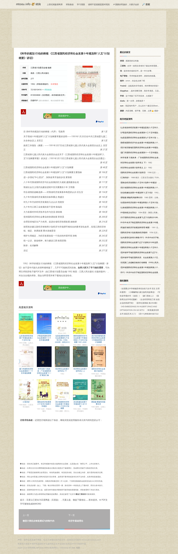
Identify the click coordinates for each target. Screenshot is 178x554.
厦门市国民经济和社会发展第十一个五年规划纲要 (26, 371)
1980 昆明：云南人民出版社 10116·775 (148, 197)
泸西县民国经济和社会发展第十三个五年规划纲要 (44, 338)
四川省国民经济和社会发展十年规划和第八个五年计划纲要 (62, 405)
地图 (78, 547)
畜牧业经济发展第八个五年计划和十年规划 (44, 404)
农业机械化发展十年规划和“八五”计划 (80, 404)
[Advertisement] (89, 29)
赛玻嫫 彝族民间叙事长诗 (98, 403)
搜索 (148, 4)
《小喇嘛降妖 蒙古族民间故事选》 (142, 292)
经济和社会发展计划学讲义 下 (62, 370)
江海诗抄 (26, 402)
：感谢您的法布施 (129, 60)
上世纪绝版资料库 (55, 4)
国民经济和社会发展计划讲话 (98, 370)
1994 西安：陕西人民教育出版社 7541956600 (147, 212)
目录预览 (54, 84)
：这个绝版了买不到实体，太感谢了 (136, 96)
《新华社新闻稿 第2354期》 (146, 303)
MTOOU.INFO (42, 547)
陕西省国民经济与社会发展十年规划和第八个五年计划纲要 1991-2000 (80, 339)
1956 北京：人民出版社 (144, 232)
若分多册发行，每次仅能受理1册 (51, 100)
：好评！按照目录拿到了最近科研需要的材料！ (141, 66)
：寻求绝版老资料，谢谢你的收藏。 (138, 76)
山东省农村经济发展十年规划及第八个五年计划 (26, 338)
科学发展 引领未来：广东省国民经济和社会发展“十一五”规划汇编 (44, 372)
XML (73, 547)
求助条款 (70, 4)
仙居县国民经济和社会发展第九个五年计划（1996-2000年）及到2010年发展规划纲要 (62, 340)
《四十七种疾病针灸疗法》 (148, 313)
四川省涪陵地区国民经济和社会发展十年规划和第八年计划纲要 (98, 339)
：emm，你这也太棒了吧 (132, 80)
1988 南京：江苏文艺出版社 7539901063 (142, 177)
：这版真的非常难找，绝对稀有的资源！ (139, 85)
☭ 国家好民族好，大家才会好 (126, 4)
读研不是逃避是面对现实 (99, 4)
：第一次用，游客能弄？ (132, 101)
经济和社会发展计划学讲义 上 (80, 370)
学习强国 (81, 4)
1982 (135, 162)
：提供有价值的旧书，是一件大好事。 (136, 71)
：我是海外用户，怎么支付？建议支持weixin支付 (141, 105)
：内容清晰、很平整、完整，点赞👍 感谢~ (139, 110)
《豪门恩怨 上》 (148, 296)
